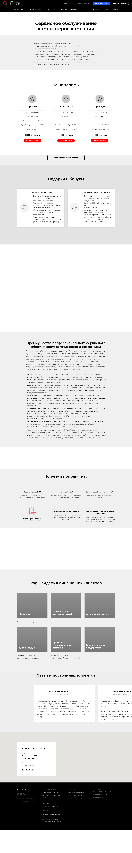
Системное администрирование (52, 814)
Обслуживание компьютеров (51, 799)
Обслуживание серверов (50, 806)
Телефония (45, 803)
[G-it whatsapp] (24, 794)
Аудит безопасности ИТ (75, 795)
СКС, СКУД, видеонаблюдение (73, 9)
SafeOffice (96, 9)
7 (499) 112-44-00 (82, 3)
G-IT (18, 15)
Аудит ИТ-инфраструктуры (76, 792)
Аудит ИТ (51, 9)
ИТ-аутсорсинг (35, 9)
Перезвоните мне (101, 3)
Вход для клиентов (119, 3)
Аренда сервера (112, 9)
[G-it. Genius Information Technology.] (18, 794)
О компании (18, 9)
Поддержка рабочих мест (50, 792)
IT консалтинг (46, 817)
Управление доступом (100, 794)
